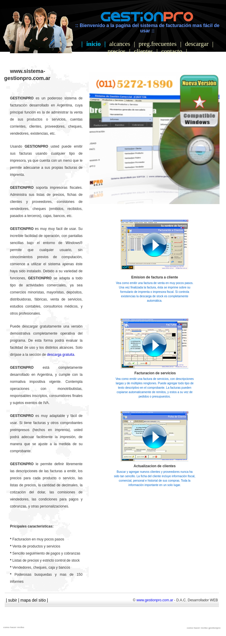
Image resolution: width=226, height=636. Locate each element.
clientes (143, 51)
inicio (93, 43)
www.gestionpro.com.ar (155, 600)
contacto (171, 51)
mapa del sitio (33, 600)
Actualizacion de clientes (155, 466)
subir (12, 600)
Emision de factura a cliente (154, 277)
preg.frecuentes (158, 43)
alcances (119, 43)
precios (117, 51)
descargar (197, 43)
